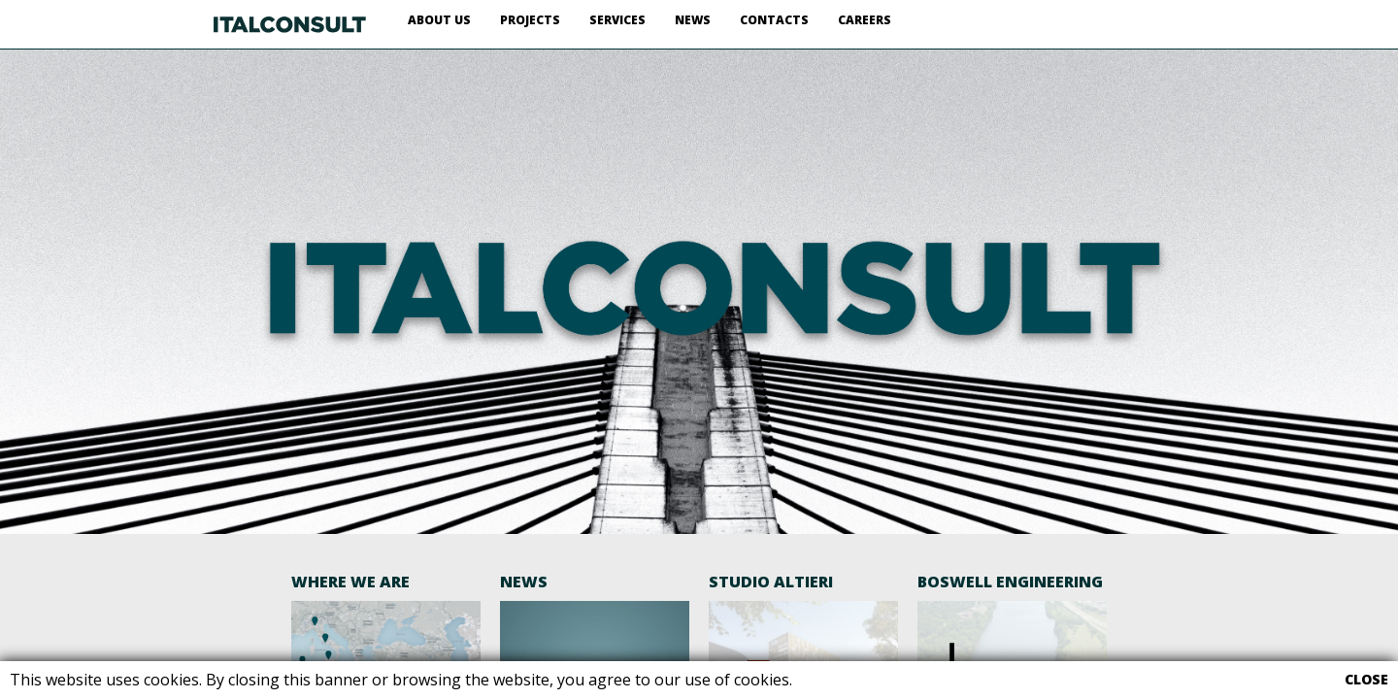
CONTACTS (774, 20)
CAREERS (864, 20)
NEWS (693, 20)
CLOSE (1366, 679)
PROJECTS (530, 20)
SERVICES (617, 20)
